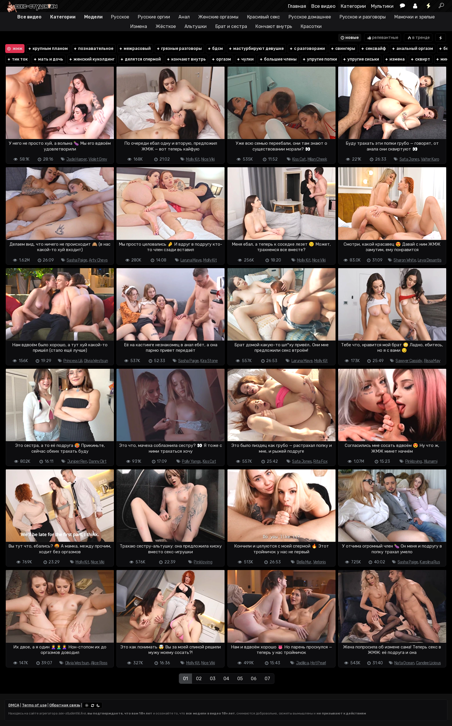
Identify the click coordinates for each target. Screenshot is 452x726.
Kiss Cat (299, 159)
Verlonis (319, 562)
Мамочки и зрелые (414, 17)
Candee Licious (428, 663)
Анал (184, 17)
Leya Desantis (429, 260)
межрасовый (135, 48)
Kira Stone (209, 360)
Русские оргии (154, 17)
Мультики (382, 6)
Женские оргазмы (218, 17)
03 (212, 678)
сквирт (420, 59)
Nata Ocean (404, 663)
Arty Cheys (98, 260)
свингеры (342, 48)
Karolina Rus (430, 562)
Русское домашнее (310, 17)
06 (254, 678)
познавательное (93, 48)
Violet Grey (97, 159)
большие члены (278, 59)
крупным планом (48, 48)
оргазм (221, 59)
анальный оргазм (412, 48)
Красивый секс (263, 17)
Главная (297, 6)
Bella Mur (304, 562)
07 (267, 678)
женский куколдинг (91, 59)
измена (395, 59)
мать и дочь (48, 59)
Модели (93, 17)
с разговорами (307, 48)
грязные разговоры (179, 48)
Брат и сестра (231, 26)
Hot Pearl (318, 663)
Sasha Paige (77, 260)
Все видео (323, 6)
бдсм (215, 48)
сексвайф (373, 48)
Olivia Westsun (96, 360)
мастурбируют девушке (256, 48)
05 (240, 678)
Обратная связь (64, 705)
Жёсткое (166, 26)
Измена (138, 26)
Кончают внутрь (273, 26)
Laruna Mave (190, 260)
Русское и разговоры (363, 17)
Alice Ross (99, 663)
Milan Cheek (317, 159)
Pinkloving (413, 461)
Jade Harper (76, 159)
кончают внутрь (186, 59)
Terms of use (34, 705)
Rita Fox (320, 461)
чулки (245, 59)
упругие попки (319, 59)
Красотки (311, 26)
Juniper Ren (77, 461)
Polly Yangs (191, 461)
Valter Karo (430, 159)
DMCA (13, 705)
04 (226, 678)
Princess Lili (72, 360)
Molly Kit (192, 159)
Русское (120, 17)
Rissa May (432, 360)
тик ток (17, 59)
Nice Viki (208, 159)
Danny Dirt (97, 461)
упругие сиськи (360, 59)
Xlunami (430, 461)
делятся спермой (140, 59)
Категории (353, 6)
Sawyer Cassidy (409, 360)
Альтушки (195, 26)
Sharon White (404, 260)
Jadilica (302, 663)
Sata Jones (409, 159)
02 (199, 678)
